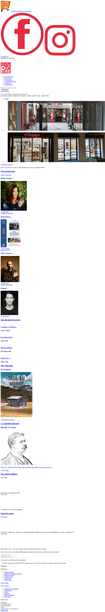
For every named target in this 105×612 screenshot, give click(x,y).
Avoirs (6, 592)
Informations (4, 610)
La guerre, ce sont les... (9, 327)
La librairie (7, 83)
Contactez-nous (8, 577)
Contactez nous (8, 84)
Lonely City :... (6, 358)
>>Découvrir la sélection (8, 419)
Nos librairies (8, 580)
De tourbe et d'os (7, 337)
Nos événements (8, 77)
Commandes (7, 590)
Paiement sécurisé (9, 575)
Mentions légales (9, 572)
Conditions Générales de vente (12, 573)
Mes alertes (7, 596)
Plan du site (7, 578)
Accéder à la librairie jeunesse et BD (21, 11)
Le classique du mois (10, 81)
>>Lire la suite (5, 211)
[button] (4, 164)
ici (54, 563)
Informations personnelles (11, 589)
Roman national (6, 348)
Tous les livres (5, 91)
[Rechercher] (8, 88)
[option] (54, 116)
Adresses (6, 593)
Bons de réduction (9, 595)
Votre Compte (5, 583)
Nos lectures (7, 78)
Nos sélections (8, 80)
